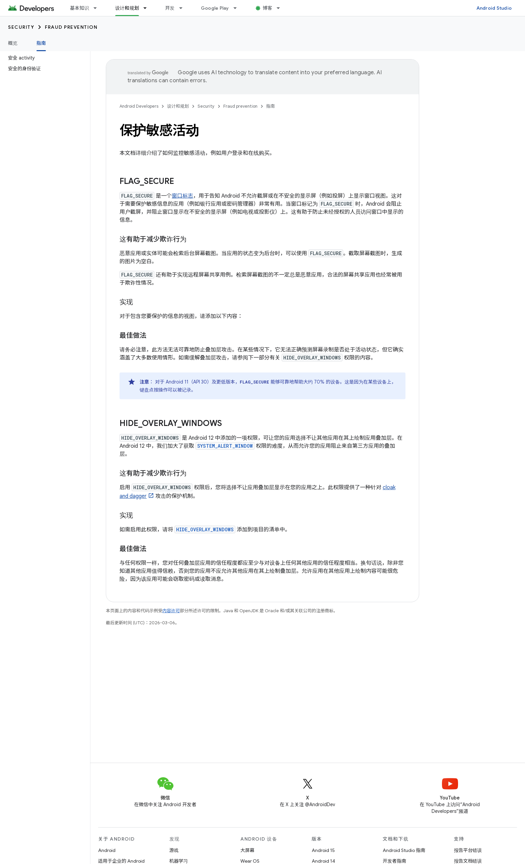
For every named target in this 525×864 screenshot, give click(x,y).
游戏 (174, 850)
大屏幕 (247, 850)
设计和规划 (178, 106)
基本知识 (79, 8)
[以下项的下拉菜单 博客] (281, 8)
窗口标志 (182, 196)
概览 (13, 43)
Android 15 (323, 850)
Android (107, 850)
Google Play (215, 8)
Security (21, 27)
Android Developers (139, 106)
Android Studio (494, 8)
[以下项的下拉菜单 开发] (184, 8)
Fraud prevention (71, 27)
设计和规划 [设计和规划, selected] (127, 8)
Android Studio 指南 (404, 850)
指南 (270, 106)
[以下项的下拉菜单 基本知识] (98, 8)
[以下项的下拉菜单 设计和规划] (148, 8)
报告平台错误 (468, 850)
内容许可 (171, 611)
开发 (170, 8)
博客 (268, 8)
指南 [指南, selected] (41, 43)
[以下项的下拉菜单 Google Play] (238, 8)
